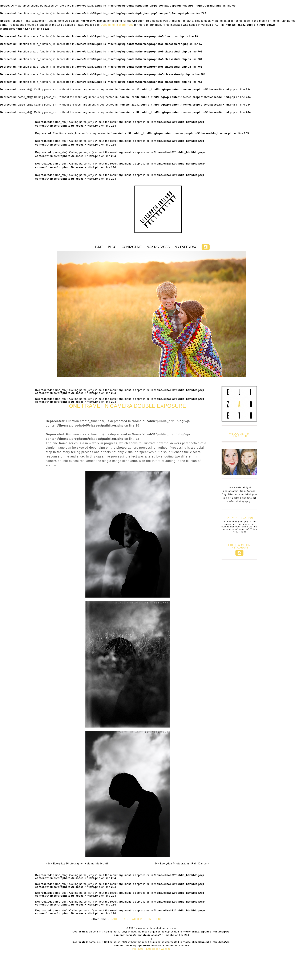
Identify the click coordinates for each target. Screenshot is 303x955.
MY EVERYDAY (185, 247)
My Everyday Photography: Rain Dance (182, 863)
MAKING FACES (158, 247)
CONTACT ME (131, 247)
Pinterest (154, 919)
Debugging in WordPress (117, 24)
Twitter (136, 919)
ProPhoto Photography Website (151, 949)
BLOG (112, 247)
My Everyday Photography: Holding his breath (77, 863)
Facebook (118, 919)
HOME (98, 247)
